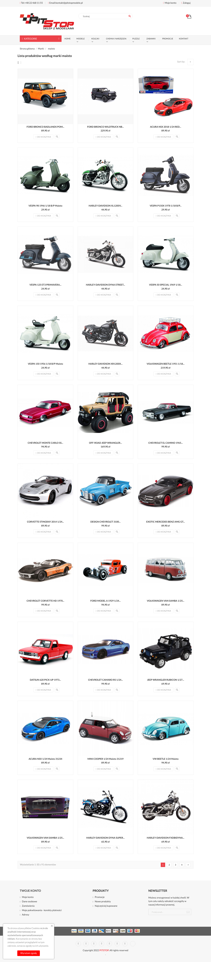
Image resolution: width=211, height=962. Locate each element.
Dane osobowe (29, 901)
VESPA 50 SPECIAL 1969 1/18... (165, 284)
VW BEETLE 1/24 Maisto (165, 759)
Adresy (25, 915)
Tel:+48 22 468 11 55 (31, 2)
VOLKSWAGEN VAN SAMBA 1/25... (165, 600)
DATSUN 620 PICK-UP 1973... (45, 679)
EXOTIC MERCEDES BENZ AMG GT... (165, 521)
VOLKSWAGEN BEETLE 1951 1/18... (165, 363)
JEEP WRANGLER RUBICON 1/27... (165, 679)
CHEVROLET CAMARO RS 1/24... (105, 679)
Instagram (125, 943)
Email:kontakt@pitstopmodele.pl (65, 2)
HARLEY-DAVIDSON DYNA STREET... (105, 284)
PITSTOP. (104, 950)
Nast (188, 865)
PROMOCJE (167, 38)
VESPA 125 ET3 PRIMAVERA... (45, 284)
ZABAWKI (150, 38)
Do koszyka (43, 137)
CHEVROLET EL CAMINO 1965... (165, 442)
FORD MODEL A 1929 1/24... (105, 600)
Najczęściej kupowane (106, 906)
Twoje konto (30, 890)
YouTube (101, 943)
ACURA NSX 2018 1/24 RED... (165, 126)
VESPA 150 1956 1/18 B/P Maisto (45, 363)
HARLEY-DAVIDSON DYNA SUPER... (105, 837)
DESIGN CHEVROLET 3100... (105, 521)
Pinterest (109, 943)
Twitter (86, 943)
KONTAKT (183, 38)
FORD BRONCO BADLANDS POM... (45, 126)
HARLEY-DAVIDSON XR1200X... (105, 363)
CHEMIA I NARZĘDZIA (116, 38)
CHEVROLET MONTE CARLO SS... (45, 442)
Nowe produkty (103, 901)
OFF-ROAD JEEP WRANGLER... (105, 442)
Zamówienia (28, 906)
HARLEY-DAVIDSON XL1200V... (105, 205)
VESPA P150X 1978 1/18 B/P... (166, 205)
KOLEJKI (95, 38)
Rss (93, 943)
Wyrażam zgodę (28, 953)
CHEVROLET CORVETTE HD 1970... (45, 600)
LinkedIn (132, 943)
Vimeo (117, 943)
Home (67, 38)
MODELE (80, 38)
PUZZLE (136, 38)
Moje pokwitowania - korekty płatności (42, 910)
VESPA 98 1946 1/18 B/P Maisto (45, 205)
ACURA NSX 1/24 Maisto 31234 (45, 759)
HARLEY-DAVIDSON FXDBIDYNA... (165, 837)
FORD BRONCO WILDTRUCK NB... (105, 126)
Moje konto (28, 897)
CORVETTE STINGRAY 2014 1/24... (45, 521)
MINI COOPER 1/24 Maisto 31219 (105, 759)
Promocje (100, 897)
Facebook (78, 943)
